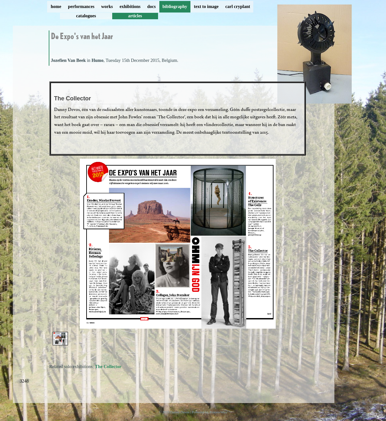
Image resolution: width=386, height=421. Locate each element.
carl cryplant (237, 6)
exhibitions (130, 6)
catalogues (86, 15)
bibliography (175, 6)
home (56, 6)
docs (151, 6)
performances (81, 6)
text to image (206, 6)
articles (135, 15)
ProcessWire (218, 412)
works (107, 6)
